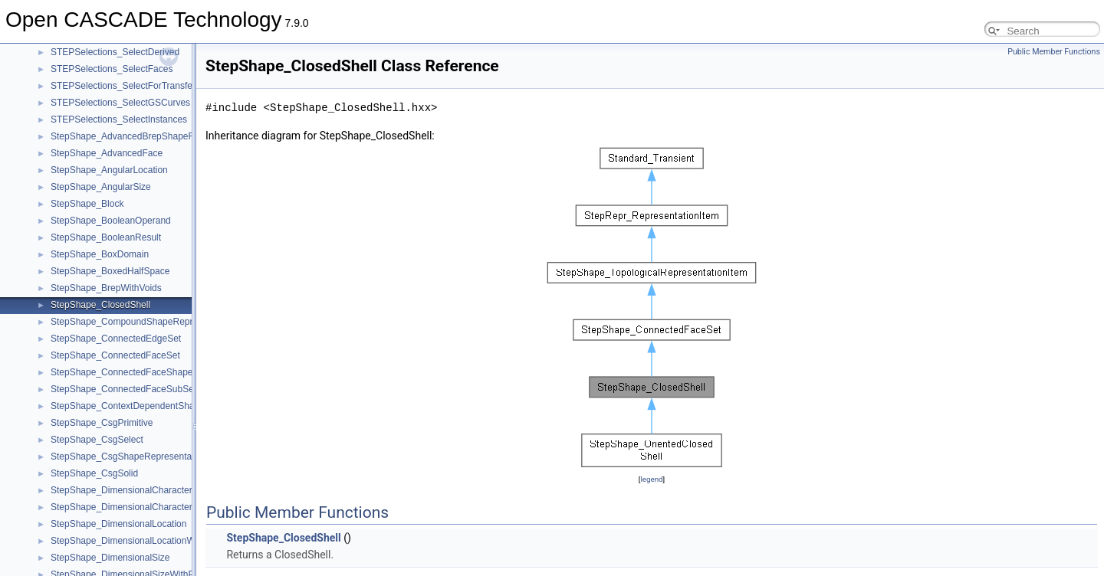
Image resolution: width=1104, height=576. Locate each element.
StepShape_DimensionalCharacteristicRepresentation (161, 507)
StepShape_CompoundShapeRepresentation (143, 321)
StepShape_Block (87, 203)
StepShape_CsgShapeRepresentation (128, 456)
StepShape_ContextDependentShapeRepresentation (159, 406)
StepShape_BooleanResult (106, 237)
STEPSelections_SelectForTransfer (123, 85)
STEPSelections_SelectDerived (115, 52)
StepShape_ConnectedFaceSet (115, 355)
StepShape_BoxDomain (100, 254)
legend (651, 479)
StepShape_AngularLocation (109, 170)
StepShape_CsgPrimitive (102, 422)
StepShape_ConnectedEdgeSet (116, 338)
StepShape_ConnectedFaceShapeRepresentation (153, 372)
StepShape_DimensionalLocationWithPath (137, 540)
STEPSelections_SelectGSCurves (120, 102)
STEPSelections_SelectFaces (111, 69)
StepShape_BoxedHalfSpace (110, 271)
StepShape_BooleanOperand (111, 220)
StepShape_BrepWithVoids (106, 288)
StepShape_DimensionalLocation (118, 524)
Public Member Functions (1053, 52)
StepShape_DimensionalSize (110, 557)
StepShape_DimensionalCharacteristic (129, 490)
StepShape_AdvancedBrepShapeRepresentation (151, 136)
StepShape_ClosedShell (100, 304)
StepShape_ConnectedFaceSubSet (123, 389)
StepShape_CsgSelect (97, 439)
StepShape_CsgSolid (94, 473)
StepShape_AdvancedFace (107, 153)
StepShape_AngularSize (101, 187)
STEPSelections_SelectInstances (119, 119)
